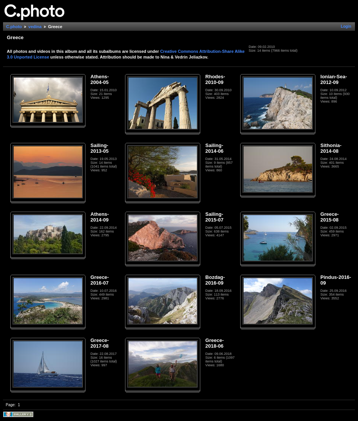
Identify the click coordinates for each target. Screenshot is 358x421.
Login (346, 26)
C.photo (14, 26)
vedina (35, 26)
